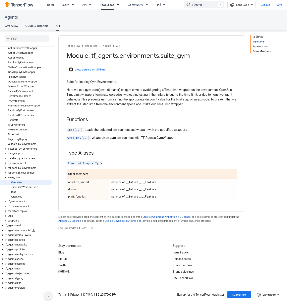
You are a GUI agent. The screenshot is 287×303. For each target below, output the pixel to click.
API (84, 5)
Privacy (75, 294)
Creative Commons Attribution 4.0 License (167, 216)
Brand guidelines (183, 271)
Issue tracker (181, 252)
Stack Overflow (182, 265)
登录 (279, 4)
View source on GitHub (87, 70)
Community (135, 5)
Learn (65, 5)
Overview (11, 26)
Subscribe (239, 294)
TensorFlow (73, 45)
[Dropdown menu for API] (91, 5)
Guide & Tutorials (36, 26)
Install (50, 5)
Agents (11, 17)
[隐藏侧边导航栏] (48, 296)
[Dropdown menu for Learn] (74, 5)
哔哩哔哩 (64, 271)
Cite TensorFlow (183, 278)
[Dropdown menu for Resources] (119, 5)
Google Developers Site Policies (122, 220)
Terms (62, 294)
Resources (91, 45)
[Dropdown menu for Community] (148, 5)
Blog (61, 252)
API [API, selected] (58, 26)
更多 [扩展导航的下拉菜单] (159, 5)
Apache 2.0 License (69, 220)
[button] (26, 148)
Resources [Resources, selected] (107, 5)
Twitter (63, 265)
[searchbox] (27, 38)
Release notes (182, 258)
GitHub (265, 5)
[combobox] (204, 4)
